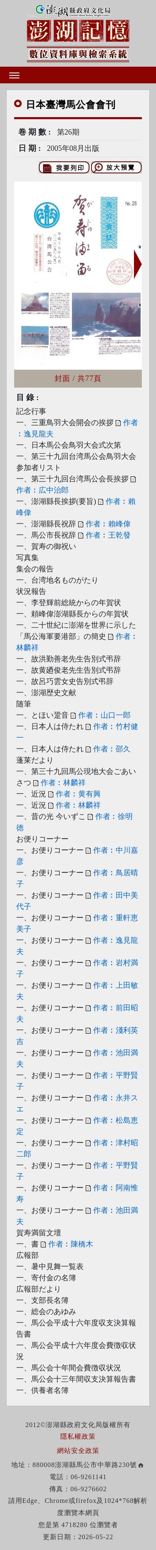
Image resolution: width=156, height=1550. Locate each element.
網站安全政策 (78, 1450)
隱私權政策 (78, 1436)
